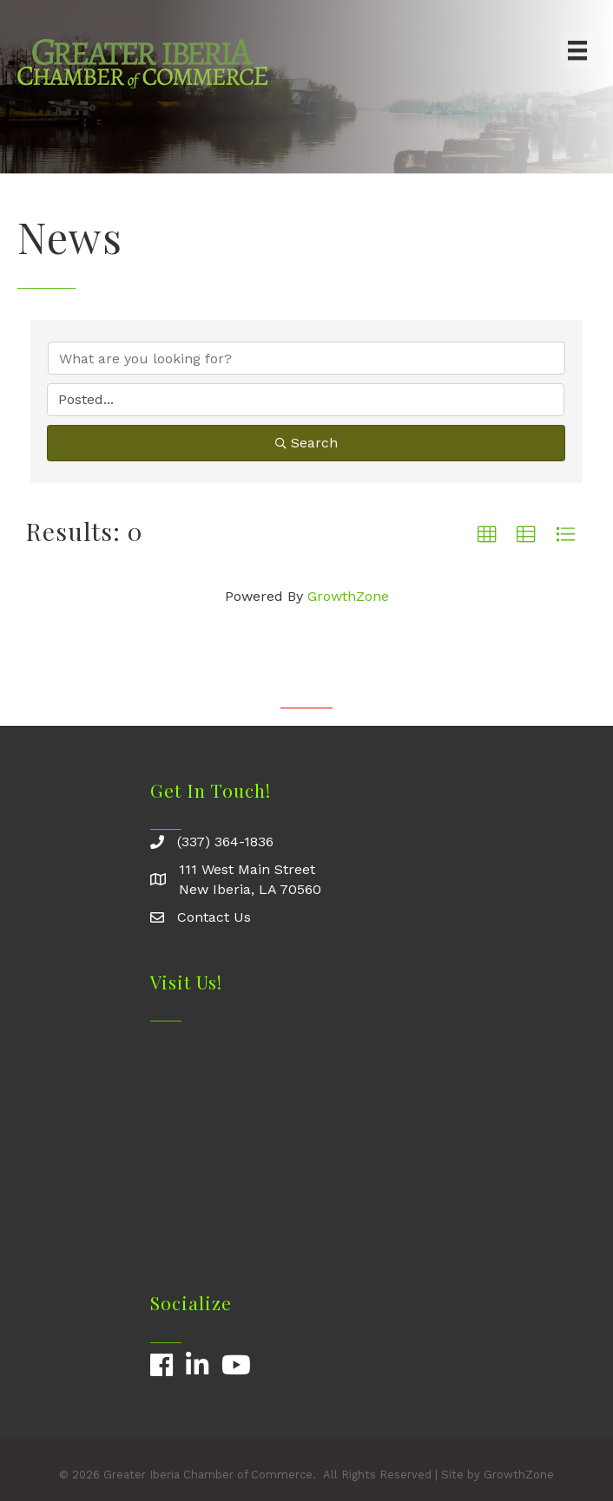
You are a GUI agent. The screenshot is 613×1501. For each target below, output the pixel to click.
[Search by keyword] (306, 358)
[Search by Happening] (305, 399)
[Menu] (577, 50)
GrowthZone (348, 596)
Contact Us (214, 917)
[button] (487, 535)
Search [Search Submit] (306, 442)
